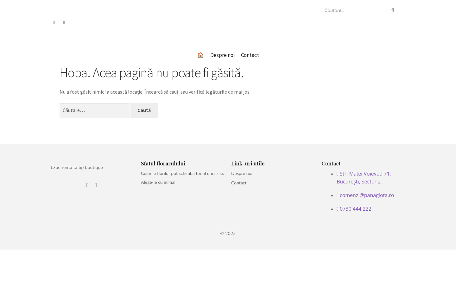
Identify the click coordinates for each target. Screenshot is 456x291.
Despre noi (222, 55)
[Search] (352, 10)
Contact (250, 55)
